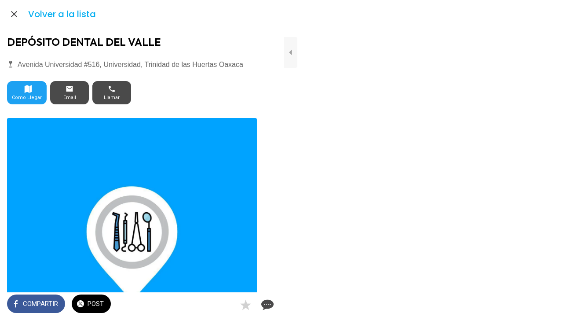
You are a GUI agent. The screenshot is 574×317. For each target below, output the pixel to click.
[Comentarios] (246, 304)
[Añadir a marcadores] (225, 304)
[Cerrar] (14, 14)
